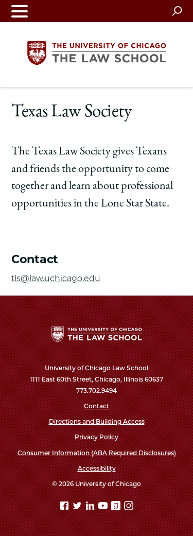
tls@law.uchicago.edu (55, 278)
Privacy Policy (96, 437)
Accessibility (97, 468)
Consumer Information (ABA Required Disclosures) (96, 453)
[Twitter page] (78, 507)
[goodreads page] (116, 507)
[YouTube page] (104, 507)
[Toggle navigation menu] (19, 11)
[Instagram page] (128, 507)
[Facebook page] (65, 507)
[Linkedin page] (91, 507)
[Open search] (177, 11)
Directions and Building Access (97, 421)
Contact (96, 406)
